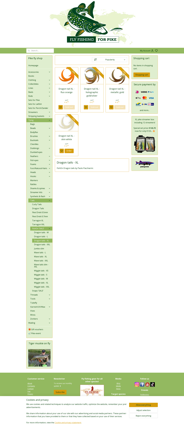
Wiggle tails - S (40, 274)
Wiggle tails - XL (41, 282)
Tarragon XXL (38, 224)
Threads (40, 294)
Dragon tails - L (41, 236)
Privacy (30, 394)
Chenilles (34, 144)
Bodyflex (34, 132)
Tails (40, 200)
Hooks (40, 176)
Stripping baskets (39, 116)
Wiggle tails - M (41, 278)
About (29, 383)
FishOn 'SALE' (41, 228)
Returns (30, 397)
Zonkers (40, 318)
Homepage (33, 65)
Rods (39, 96)
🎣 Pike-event (34, 333)
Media (118, 386)
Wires (32, 315)
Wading (39, 323)
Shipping (30, 399)
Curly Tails (37, 204)
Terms (30, 402)
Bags (32, 124)
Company (31, 386)
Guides (144, 397)
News (118, 389)
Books (31, 76)
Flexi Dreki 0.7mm (40, 216)
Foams (40, 164)
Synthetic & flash (40, 196)
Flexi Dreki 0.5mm (40, 212)
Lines (39, 88)
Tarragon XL (38, 220)
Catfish (118, 409)
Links (146, 400)
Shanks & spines (40, 188)
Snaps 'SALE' (38, 290)
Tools (40, 298)
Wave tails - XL (40, 256)
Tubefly (33, 302)
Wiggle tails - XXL (41, 286)
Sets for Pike (34, 100)
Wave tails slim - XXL (41, 265)
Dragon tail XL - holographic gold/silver (92, 92)
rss (104, 423)
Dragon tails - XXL (42, 244)
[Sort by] (109, 59)
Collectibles (39, 84)
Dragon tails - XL (41, 240)
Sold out (69, 107)
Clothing (39, 80)
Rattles (33, 184)
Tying (39, 120)
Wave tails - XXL (41, 260)
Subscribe (60, 392)
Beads (40, 128)
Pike (118, 398)
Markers (34, 180)
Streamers (39, 112)
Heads (40, 172)
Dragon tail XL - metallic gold (117, 90)
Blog (118, 383)
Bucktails (40, 140)
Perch (118, 407)
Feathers (40, 156)
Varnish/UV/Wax (40, 307)
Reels (39, 92)
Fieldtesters (144, 394)
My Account (147, 50)
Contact (30, 389)
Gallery (118, 412)
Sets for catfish (35, 104)
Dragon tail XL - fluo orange (67, 90)
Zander (118, 404)
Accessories (39, 72)
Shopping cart (141, 74)
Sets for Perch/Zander (38, 108)
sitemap (99, 423)
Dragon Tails (38, 208)
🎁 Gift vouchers (35, 329)
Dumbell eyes (36, 152)
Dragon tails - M (41, 232)
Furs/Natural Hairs (40, 168)
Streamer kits (40, 192)
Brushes (40, 136)
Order (69, 150)
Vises (32, 310)
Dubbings (40, 148)
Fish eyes (40, 160)
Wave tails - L (40, 252)
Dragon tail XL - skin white (67, 137)
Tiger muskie (118, 401)
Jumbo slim (39, 248)
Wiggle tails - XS (41, 270)
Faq (28, 391)
